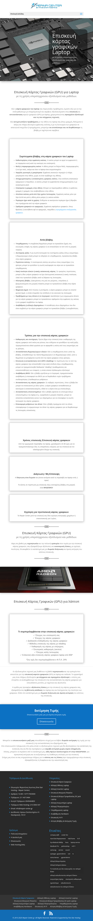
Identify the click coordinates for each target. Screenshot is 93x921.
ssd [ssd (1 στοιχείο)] (69, 854)
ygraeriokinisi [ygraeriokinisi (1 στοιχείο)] (65, 857)
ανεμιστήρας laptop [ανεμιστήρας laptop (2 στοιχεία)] (56, 879)
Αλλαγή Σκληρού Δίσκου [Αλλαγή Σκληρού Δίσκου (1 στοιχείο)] (58, 865)
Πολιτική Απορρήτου (19, 834)
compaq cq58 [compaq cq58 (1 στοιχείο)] (54, 835)
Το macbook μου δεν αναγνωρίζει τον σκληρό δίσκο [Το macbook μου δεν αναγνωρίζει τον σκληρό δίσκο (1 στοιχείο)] (65, 870)
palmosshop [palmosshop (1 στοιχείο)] (65, 846)
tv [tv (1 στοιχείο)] (73, 854)
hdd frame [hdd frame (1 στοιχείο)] (71, 839)
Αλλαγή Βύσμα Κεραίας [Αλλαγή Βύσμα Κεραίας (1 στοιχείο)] (58, 861)
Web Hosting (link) (18, 845)
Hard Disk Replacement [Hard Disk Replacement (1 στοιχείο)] (58, 839)
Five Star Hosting (74, 918)
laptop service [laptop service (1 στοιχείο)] (75, 842)
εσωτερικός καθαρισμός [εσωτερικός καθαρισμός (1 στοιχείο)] (74, 879)
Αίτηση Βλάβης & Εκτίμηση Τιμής (64, 821)
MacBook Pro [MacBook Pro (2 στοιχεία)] (54, 846)
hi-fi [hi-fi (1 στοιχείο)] (78, 839)
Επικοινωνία (46, 721)
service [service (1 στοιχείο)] (61, 850)
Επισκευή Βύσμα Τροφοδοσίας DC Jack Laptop (58, 901)
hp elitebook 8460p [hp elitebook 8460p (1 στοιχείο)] (56, 842)
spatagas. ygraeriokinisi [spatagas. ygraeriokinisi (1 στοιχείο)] (58, 854)
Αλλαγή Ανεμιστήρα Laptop (61, 803)
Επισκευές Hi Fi (57, 817)
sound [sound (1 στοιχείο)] (67, 850)
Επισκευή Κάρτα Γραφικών (61, 782)
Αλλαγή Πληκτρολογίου (60, 806)
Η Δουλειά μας (16, 837)
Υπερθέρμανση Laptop (59, 810)
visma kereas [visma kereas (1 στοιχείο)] (54, 857)
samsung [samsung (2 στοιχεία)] (53, 850)
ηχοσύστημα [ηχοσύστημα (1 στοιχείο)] (54, 883)
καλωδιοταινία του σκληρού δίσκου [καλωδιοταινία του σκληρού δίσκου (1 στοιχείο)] (62, 887)
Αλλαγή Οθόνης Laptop (60, 785)
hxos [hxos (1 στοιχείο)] (66, 842)
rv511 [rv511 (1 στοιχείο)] (73, 846)
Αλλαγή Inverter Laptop (60, 789)
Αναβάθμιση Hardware (60, 814)
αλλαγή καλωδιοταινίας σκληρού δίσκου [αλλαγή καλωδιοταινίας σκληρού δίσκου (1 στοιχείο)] (63, 875)
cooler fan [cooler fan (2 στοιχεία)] (64, 835)
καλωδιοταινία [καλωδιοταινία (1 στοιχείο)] (66, 883)
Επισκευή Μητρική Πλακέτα (61, 793)
